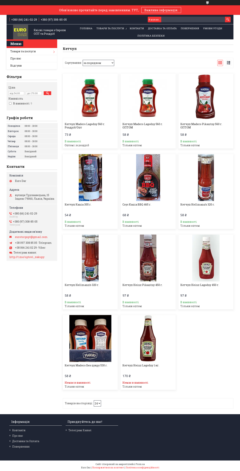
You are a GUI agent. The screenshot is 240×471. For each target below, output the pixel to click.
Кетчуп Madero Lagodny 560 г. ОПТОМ (142, 125)
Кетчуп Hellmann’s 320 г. (197, 204)
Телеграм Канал (80, 430)
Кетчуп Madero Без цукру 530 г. (86, 365)
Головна (86, 28)
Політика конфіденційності (142, 467)
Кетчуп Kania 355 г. (78, 204)
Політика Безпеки (151, 35)
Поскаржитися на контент (108, 467)
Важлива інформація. (161, 10)
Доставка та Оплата (162, 28)
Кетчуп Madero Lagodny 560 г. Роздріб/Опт (85, 125)
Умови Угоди (212, 28)
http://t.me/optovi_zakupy (26, 257)
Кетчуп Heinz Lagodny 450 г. (199, 285)
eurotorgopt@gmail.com (31, 237)
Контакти (137, 28)
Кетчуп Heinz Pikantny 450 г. (142, 285)
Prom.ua (140, 464)
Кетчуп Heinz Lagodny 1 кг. (140, 365)
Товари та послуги (110, 28)
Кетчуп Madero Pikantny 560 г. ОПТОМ (201, 125)
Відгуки (16, 65)
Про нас (15, 58)
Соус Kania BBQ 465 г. (136, 204)
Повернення (190, 28)
